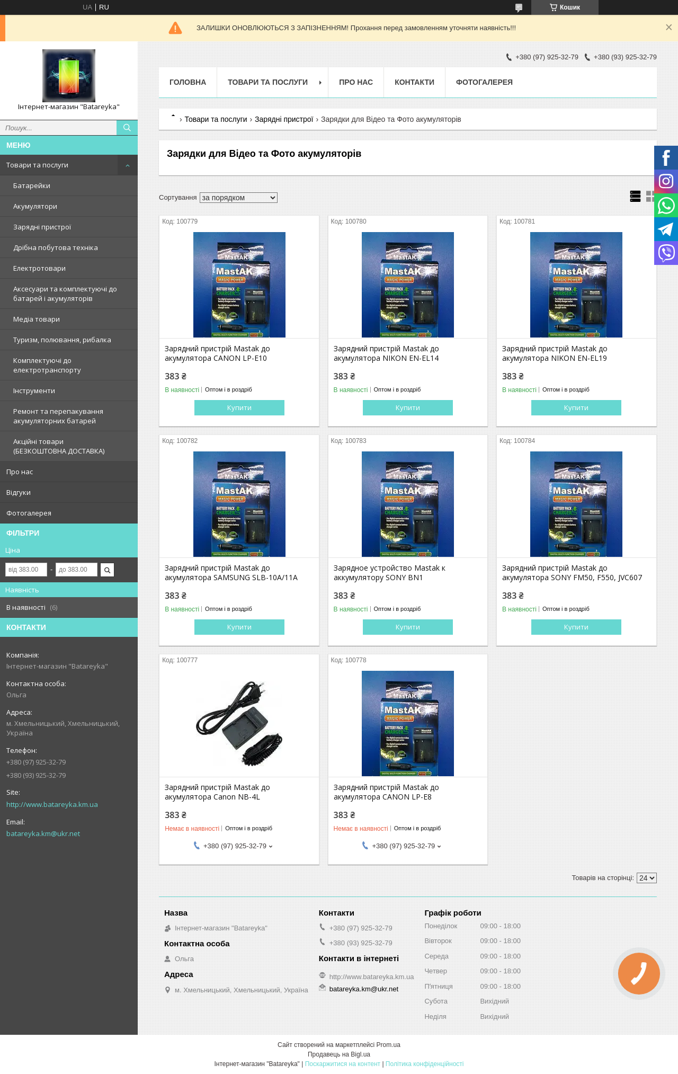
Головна (188, 82)
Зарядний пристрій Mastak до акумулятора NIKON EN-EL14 (386, 353)
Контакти (414, 82)
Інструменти (34, 390)
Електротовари (39, 268)
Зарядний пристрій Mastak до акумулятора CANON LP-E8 (386, 792)
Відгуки (18, 492)
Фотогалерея (28, 513)
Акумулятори (35, 206)
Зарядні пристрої (42, 227)
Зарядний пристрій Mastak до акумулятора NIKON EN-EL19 (555, 353)
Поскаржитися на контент (342, 1064)
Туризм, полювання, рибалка (62, 339)
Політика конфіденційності (425, 1064)
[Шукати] (127, 128)
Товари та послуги (37, 165)
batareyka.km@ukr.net (43, 833)
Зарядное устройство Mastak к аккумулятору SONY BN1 (389, 572)
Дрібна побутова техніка (55, 247)
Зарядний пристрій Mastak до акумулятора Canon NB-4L (217, 792)
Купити (239, 407)
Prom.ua (388, 1045)
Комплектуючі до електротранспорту (47, 365)
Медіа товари (36, 319)
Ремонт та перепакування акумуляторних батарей (58, 415)
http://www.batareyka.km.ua (52, 804)
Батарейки (31, 185)
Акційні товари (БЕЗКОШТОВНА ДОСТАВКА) (58, 446)
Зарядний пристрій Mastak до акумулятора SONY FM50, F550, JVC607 (572, 572)
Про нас (19, 471)
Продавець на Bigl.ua (339, 1054)
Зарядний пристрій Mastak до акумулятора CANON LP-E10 (217, 353)
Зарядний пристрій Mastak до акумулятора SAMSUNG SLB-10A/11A (231, 572)
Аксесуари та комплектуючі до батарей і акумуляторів (65, 293)
